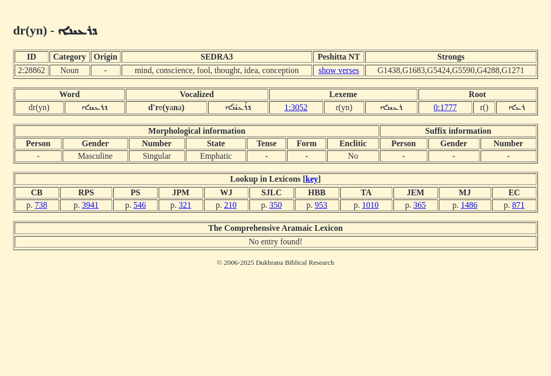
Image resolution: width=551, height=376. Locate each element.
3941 (90, 205)
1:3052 (295, 107)
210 (230, 205)
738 (40, 205)
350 (275, 205)
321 (185, 205)
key (312, 178)
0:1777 (445, 107)
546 (140, 205)
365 (419, 205)
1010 (370, 205)
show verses (338, 70)
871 (518, 205)
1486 (469, 205)
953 (321, 205)
